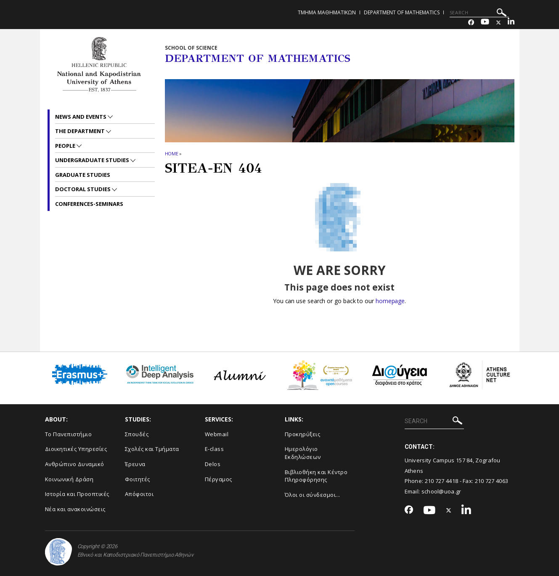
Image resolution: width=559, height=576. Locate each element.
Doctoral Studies (83, 189)
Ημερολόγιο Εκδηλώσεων (303, 453)
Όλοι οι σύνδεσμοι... (312, 495)
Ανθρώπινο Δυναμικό (74, 464)
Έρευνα (135, 464)
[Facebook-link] (471, 22)
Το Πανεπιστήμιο (68, 434)
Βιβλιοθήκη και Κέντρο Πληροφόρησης (316, 476)
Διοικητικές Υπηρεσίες (76, 449)
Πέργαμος (218, 479)
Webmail (217, 434)
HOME (172, 153)
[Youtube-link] (485, 22)
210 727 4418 (441, 481)
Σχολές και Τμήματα (152, 449)
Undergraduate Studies (92, 160)
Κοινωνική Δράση (69, 479)
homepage (390, 301)
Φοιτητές (137, 479)
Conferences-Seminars (89, 204)
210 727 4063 (492, 481)
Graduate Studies (82, 175)
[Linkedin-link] (511, 22)
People (66, 145)
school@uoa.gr (441, 491)
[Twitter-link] (498, 22)
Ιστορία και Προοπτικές (77, 494)
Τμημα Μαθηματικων (327, 12)
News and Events (81, 116)
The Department (80, 131)
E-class (214, 449)
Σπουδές (137, 434)
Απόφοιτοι (139, 494)
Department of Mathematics (402, 12)
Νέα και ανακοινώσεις (75, 509)
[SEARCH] (479, 12)
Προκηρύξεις (303, 434)
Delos (213, 464)
